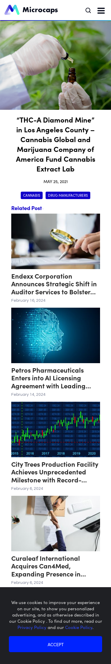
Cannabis (31, 195)
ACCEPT (56, 644)
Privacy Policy (32, 627)
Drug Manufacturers (68, 195)
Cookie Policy (78, 627)
